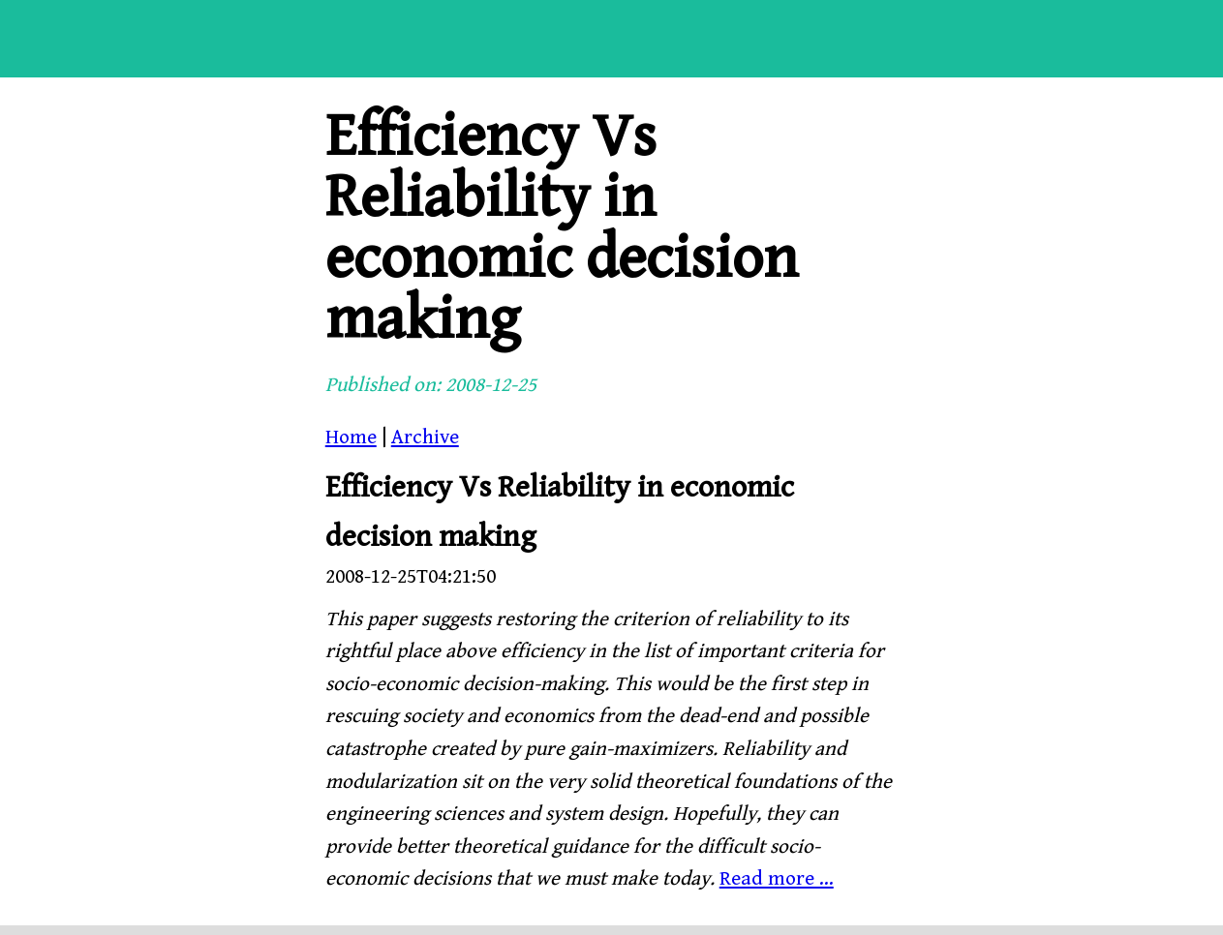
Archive (425, 437)
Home (351, 437)
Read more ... (776, 878)
